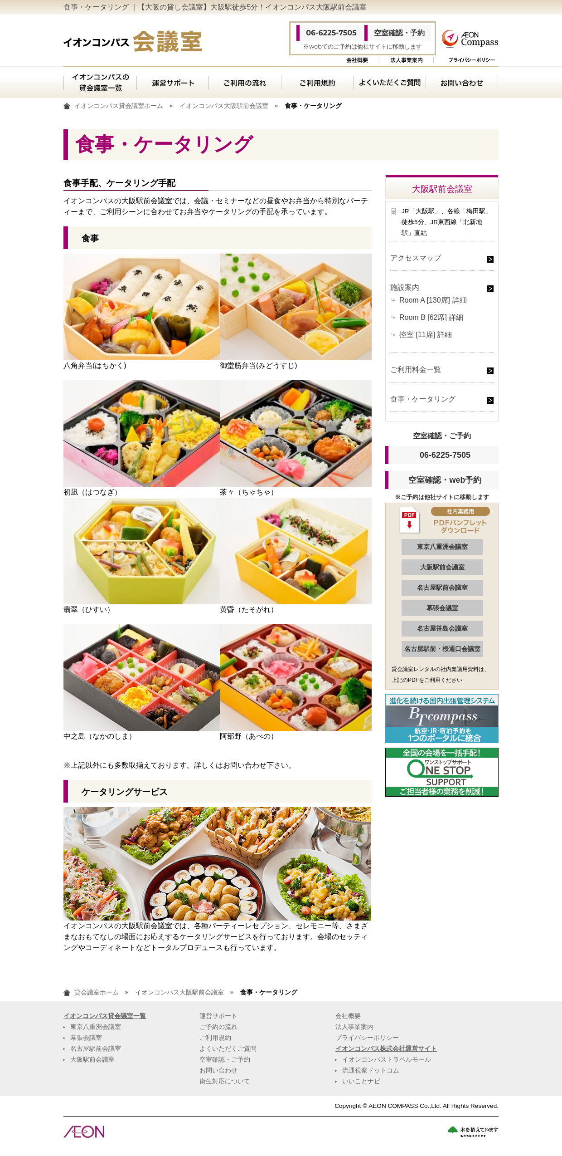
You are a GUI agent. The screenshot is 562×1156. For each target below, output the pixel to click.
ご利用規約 (317, 82)
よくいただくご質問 (389, 82)
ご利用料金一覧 (415, 369)
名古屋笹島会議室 (442, 628)
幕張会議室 (442, 608)
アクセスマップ (415, 258)
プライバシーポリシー (472, 60)
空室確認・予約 (399, 33)
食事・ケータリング (422, 399)
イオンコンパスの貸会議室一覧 (99, 82)
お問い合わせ (462, 82)
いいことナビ (361, 1081)
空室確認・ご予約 (224, 1059)
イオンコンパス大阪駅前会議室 (223, 106)
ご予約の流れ (218, 1027)
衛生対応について (224, 1081)
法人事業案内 (406, 60)
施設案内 (404, 287)
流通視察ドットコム (370, 1070)
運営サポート (172, 82)
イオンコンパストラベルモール (386, 1059)
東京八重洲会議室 (442, 546)
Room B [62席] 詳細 (431, 317)
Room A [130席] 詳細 (433, 300)
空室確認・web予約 (444, 480)
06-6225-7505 (331, 33)
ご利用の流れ (244, 82)
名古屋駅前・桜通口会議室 (442, 648)
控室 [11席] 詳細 (425, 334)
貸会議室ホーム (96, 992)
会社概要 (357, 60)
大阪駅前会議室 (442, 567)
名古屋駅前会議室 (442, 587)
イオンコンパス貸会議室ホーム (118, 106)
